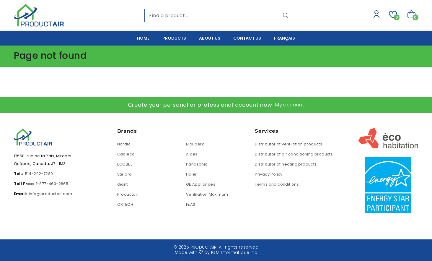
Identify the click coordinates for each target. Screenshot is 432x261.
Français (284, 38)
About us (209, 38)
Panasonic (197, 164)
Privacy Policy (269, 174)
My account (289, 104)
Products (174, 38)
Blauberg (195, 144)
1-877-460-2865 (52, 184)
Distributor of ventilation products (288, 144)
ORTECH (125, 204)
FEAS (190, 204)
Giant (122, 184)
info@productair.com (50, 194)
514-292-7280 (39, 173)
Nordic (124, 144)
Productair (127, 194)
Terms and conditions (277, 184)
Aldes (192, 154)
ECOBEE (125, 164)
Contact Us (247, 38)
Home (143, 38)
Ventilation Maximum (207, 194)
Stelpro (124, 174)
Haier (191, 174)
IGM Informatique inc (234, 252)
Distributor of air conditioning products (294, 154)
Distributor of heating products (286, 164)
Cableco (126, 154)
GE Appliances (200, 184)
